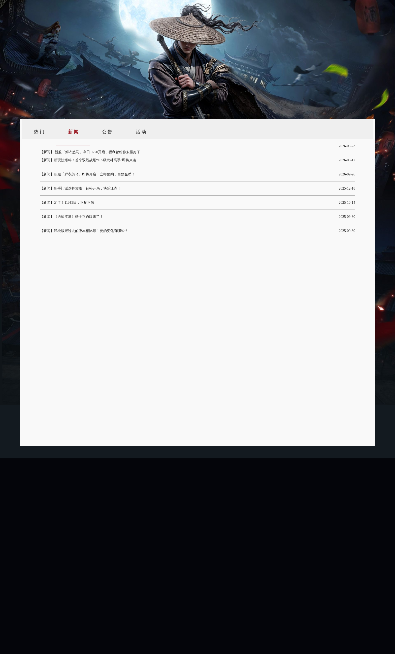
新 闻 (73, 131)
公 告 (107, 131)
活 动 (141, 131)
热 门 (39, 131)
